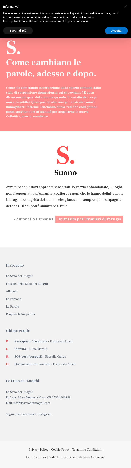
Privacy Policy (38, 450)
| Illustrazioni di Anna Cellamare (82, 457)
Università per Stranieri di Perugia (89, 219)
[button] (126, 6)
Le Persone (13, 299)
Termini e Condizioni (87, 450)
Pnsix (42, 457)
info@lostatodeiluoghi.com (31, 403)
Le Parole (12, 307)
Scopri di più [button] (18, 30)
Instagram (44, 414)
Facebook (28, 414)
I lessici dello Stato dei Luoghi (27, 284)
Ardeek (54, 457)
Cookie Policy (60, 450)
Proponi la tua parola (20, 314)
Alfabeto (11, 291)
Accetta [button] (116, 30)
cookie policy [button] (85, 17)
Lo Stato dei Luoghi (19, 276)
